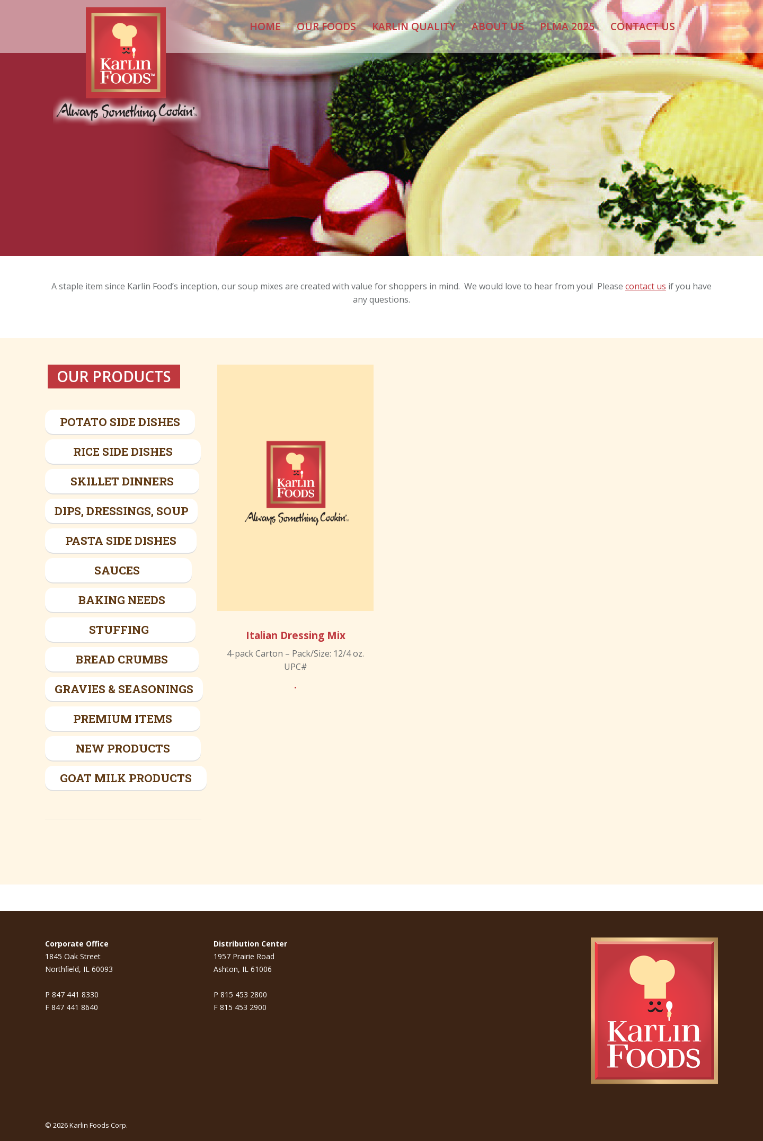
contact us (645, 286)
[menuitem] (265, 26)
